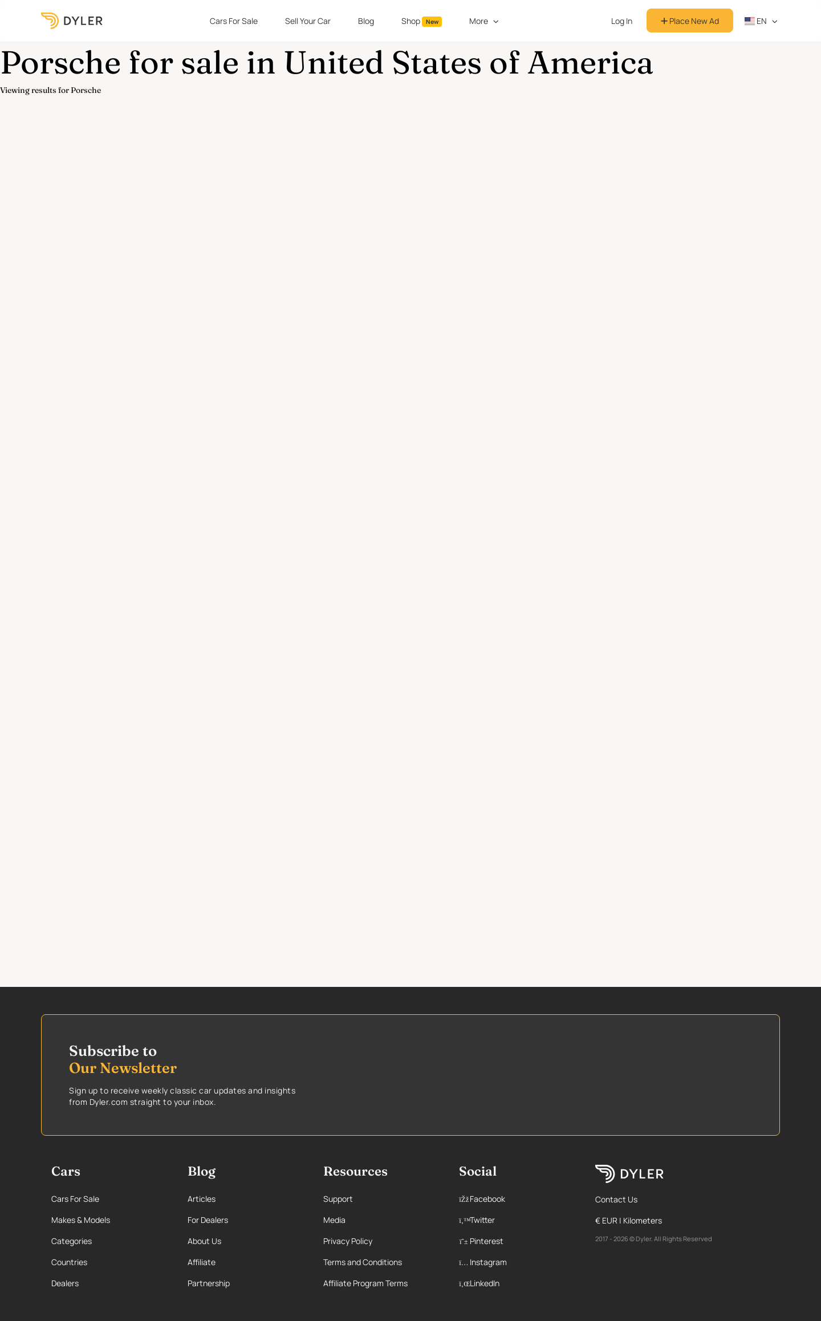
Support (338, 1198)
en (756, 20)
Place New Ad (690, 20)
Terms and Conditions (362, 1262)
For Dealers (208, 1219)
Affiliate (202, 1262)
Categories (71, 1240)
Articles (202, 1198)
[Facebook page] (515, 1198)
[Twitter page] (515, 1219)
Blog (366, 20)
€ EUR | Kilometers (628, 1220)
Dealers (65, 1283)
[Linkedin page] (515, 1283)
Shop (421, 21)
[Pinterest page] (515, 1240)
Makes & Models (80, 1219)
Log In (621, 20)
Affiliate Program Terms (365, 1283)
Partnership (209, 1283)
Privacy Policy (347, 1240)
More (478, 20)
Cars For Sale (234, 20)
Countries (69, 1262)
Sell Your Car (308, 20)
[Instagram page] (515, 1262)
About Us (204, 1240)
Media (334, 1219)
